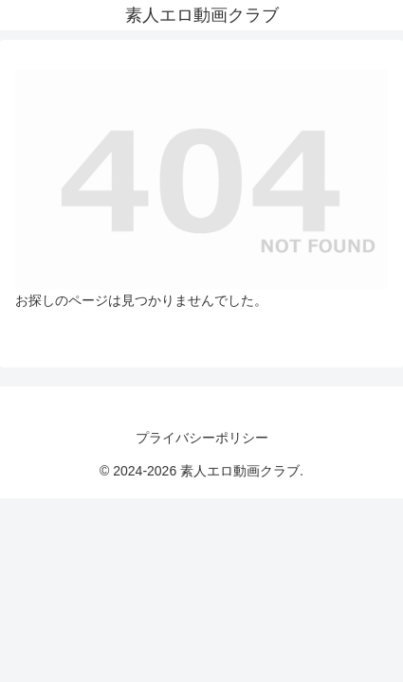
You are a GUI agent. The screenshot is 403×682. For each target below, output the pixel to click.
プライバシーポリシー (202, 437)
